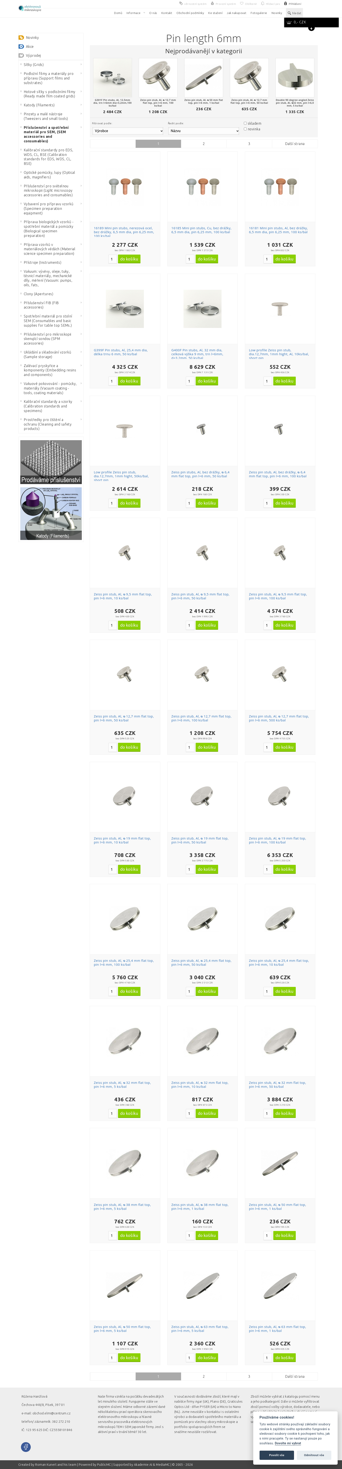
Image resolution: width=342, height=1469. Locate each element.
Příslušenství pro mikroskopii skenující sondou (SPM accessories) (45, 338)
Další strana (295, 144)
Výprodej (33, 55)
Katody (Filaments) (37, 105)
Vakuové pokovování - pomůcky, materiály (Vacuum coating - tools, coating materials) (48, 388)
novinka (254, 129)
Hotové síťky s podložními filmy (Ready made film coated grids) (47, 94)
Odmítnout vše (314, 1455)
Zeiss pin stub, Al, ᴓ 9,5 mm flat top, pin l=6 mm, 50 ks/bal (200, 596)
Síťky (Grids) (32, 65)
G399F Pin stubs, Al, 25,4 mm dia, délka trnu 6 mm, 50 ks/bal (121, 352)
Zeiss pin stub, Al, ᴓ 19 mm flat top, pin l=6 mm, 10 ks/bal (122, 840)
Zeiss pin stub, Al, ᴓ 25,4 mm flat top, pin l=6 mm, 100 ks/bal (124, 962)
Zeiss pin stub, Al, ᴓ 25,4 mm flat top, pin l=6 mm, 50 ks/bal (201, 962)
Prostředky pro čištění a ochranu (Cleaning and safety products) (46, 424)
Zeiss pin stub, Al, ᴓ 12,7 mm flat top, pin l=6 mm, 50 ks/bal (124, 718)
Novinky (32, 38)
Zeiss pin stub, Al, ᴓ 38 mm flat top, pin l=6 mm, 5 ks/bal (122, 1206)
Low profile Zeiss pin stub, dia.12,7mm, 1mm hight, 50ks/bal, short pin (121, 476)
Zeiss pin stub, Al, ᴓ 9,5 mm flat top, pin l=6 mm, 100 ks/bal (278, 596)
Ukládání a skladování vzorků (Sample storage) (45, 354)
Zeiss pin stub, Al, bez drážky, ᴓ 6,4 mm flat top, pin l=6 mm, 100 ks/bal (278, 474)
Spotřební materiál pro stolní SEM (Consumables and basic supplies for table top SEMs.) (46, 320)
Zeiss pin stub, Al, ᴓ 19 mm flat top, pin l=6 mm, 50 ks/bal (200, 840)
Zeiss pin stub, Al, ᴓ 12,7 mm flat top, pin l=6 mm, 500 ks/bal (279, 718)
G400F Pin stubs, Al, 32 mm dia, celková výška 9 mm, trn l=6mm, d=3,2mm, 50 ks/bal (197, 354)
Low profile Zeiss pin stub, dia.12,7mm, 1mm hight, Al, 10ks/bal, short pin (279, 354)
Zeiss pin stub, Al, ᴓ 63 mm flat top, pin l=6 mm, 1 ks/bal (277, 1328)
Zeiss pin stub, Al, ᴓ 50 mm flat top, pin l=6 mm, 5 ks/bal (122, 1328)
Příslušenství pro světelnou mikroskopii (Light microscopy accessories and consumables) (46, 190)
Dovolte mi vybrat (288, 1443)
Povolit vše (276, 1455)
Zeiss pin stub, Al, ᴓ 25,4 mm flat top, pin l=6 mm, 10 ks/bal (279, 962)
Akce (30, 46)
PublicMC (104, 1464)
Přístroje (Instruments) (40, 262)
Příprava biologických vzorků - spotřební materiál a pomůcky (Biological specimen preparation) (47, 228)
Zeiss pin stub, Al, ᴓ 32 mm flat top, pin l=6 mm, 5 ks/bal (122, 1084)
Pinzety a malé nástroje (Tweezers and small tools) (44, 116)
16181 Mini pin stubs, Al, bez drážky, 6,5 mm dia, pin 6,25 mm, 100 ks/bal (278, 230)
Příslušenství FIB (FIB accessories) (39, 305)
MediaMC (163, 1464)
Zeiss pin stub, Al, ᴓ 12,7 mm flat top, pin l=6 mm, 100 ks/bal (201, 718)
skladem (254, 123)
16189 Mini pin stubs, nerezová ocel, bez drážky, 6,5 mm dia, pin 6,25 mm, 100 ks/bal (124, 232)
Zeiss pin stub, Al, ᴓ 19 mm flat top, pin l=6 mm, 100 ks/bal (277, 840)
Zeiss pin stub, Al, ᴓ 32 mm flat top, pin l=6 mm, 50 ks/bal (277, 1084)
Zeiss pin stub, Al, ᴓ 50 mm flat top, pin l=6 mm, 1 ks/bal (277, 1206)
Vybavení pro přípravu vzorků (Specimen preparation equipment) (46, 208)
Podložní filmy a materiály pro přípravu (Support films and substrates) (47, 78)
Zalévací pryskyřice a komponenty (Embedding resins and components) (48, 370)
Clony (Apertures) (36, 294)
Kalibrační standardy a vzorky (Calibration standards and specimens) (46, 406)
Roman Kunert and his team (56, 1464)
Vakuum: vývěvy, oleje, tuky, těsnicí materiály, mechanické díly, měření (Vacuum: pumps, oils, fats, (46, 278)
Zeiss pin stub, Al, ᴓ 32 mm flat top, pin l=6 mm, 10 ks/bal (200, 1084)
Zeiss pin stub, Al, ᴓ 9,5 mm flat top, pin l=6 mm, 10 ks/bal (123, 596)
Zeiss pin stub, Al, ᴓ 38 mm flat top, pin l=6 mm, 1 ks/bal (200, 1206)
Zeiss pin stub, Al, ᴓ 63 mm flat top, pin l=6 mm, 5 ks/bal (200, 1328)
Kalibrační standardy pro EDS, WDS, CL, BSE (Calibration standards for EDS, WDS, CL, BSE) (46, 157)
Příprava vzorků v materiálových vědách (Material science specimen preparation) (47, 249)
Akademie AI (143, 1464)
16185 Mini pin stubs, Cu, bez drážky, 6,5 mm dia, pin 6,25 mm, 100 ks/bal (201, 230)
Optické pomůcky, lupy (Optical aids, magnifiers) (47, 175)
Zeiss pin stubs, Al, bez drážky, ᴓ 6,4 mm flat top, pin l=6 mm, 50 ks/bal (200, 474)
